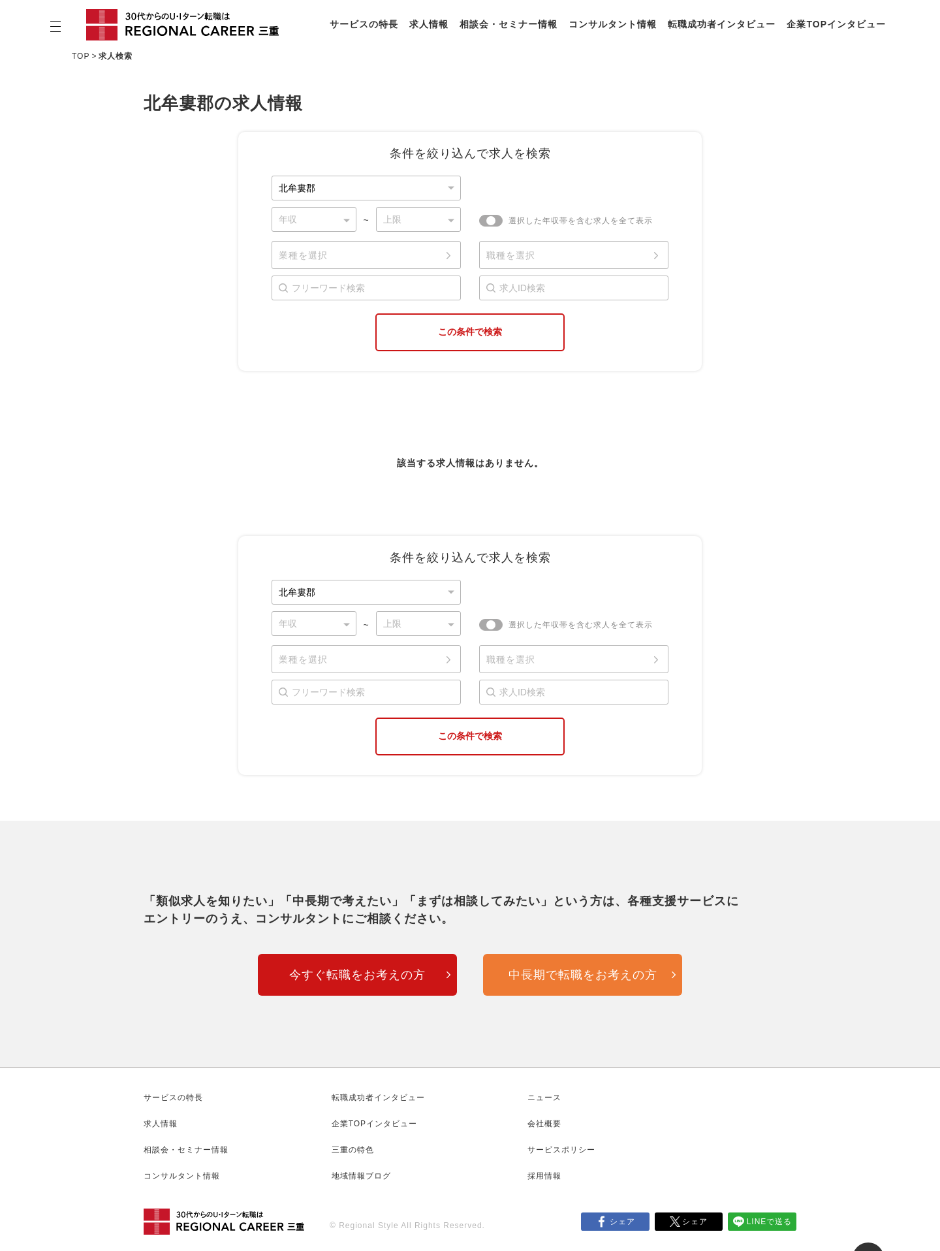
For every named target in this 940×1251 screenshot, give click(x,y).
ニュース (544, 1097)
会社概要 (544, 1123)
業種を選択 (303, 255)
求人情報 (428, 24)
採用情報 (544, 1175)
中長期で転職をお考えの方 (583, 974)
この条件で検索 (470, 331)
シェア (622, 1221)
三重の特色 (353, 1149)
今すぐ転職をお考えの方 (357, 974)
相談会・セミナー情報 (508, 24)
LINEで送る (769, 1221)
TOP (80, 56)
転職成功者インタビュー (722, 24)
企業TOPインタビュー (836, 24)
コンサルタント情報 (613, 24)
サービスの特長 (364, 24)
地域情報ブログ (361, 1175)
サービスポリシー (561, 1149)
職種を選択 (510, 255)
